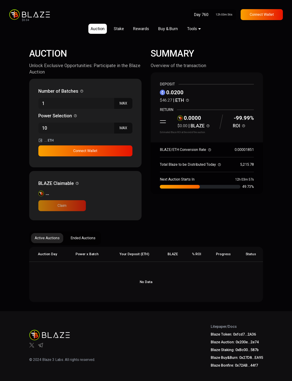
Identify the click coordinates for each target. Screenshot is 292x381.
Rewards (141, 28)
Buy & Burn (168, 28)
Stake (119, 28)
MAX (123, 103)
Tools (192, 28)
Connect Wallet (262, 14)
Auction (98, 28)
